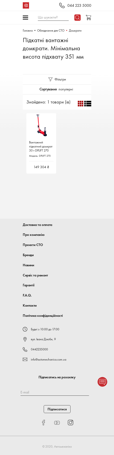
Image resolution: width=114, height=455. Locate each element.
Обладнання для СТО (50, 30)
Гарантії (28, 285)
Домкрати (75, 30)
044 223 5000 (79, 5)
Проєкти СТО (33, 244)
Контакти (30, 305)
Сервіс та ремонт (35, 275)
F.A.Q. (27, 295)
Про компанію (33, 234)
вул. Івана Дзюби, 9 (43, 339)
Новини (28, 265)
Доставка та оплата (37, 224)
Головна (28, 30)
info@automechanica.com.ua (48, 359)
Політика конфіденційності (43, 315)
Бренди (28, 255)
